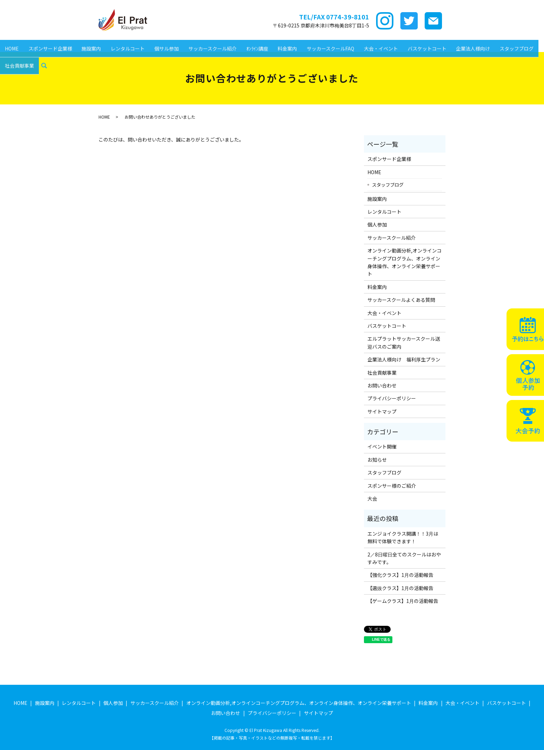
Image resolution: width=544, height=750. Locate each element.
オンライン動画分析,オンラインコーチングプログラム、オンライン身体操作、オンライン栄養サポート (404, 262)
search (42, 56)
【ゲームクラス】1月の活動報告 (402, 600)
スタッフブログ (494, 44)
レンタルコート (121, 44)
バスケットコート (407, 44)
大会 (372, 498)
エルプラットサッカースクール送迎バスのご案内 (403, 342)
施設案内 (86, 44)
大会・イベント (364, 44)
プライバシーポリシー (391, 398)
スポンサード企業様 (47, 44)
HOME (11, 44)
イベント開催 (382, 446)
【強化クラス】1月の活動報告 (400, 574)
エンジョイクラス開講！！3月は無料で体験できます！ (402, 537)
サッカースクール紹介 (202, 44)
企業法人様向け (452, 44)
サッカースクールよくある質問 (401, 299)
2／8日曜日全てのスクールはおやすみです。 (404, 558)
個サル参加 (158, 44)
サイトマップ (382, 411)
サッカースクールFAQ (315, 44)
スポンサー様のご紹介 (391, 485)
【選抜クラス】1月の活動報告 (400, 588)
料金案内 (273, 44)
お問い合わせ (382, 385)
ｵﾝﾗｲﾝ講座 (245, 44)
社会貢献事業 (18, 55)
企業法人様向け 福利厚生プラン (403, 359)
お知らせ (377, 459)
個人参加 (377, 224)
